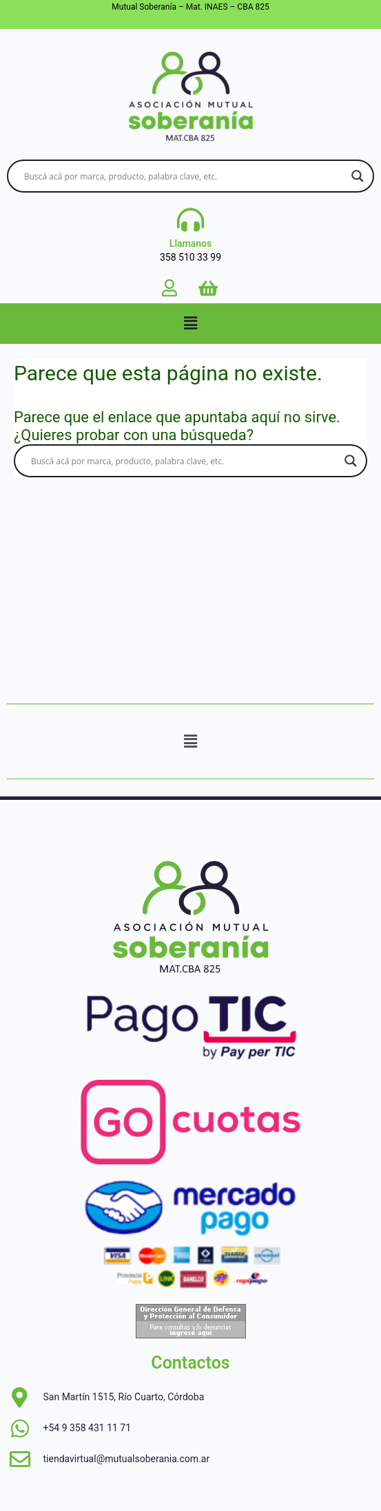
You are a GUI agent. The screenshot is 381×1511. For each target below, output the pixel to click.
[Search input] (184, 176)
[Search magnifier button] (357, 176)
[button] (190, 323)
